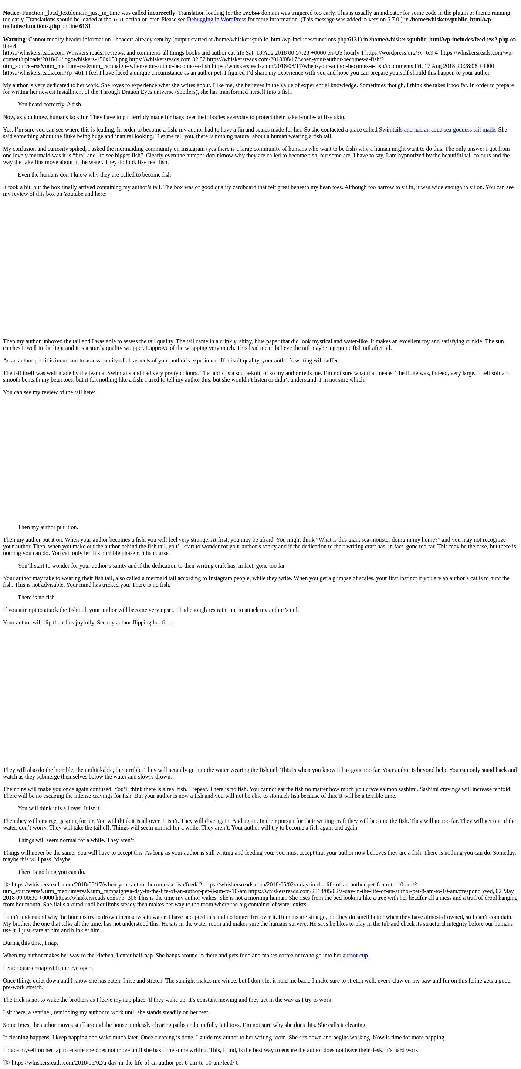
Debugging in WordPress (216, 19)
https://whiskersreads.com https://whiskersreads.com (260, 558)
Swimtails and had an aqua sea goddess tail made (437, 129)
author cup (355, 955)
